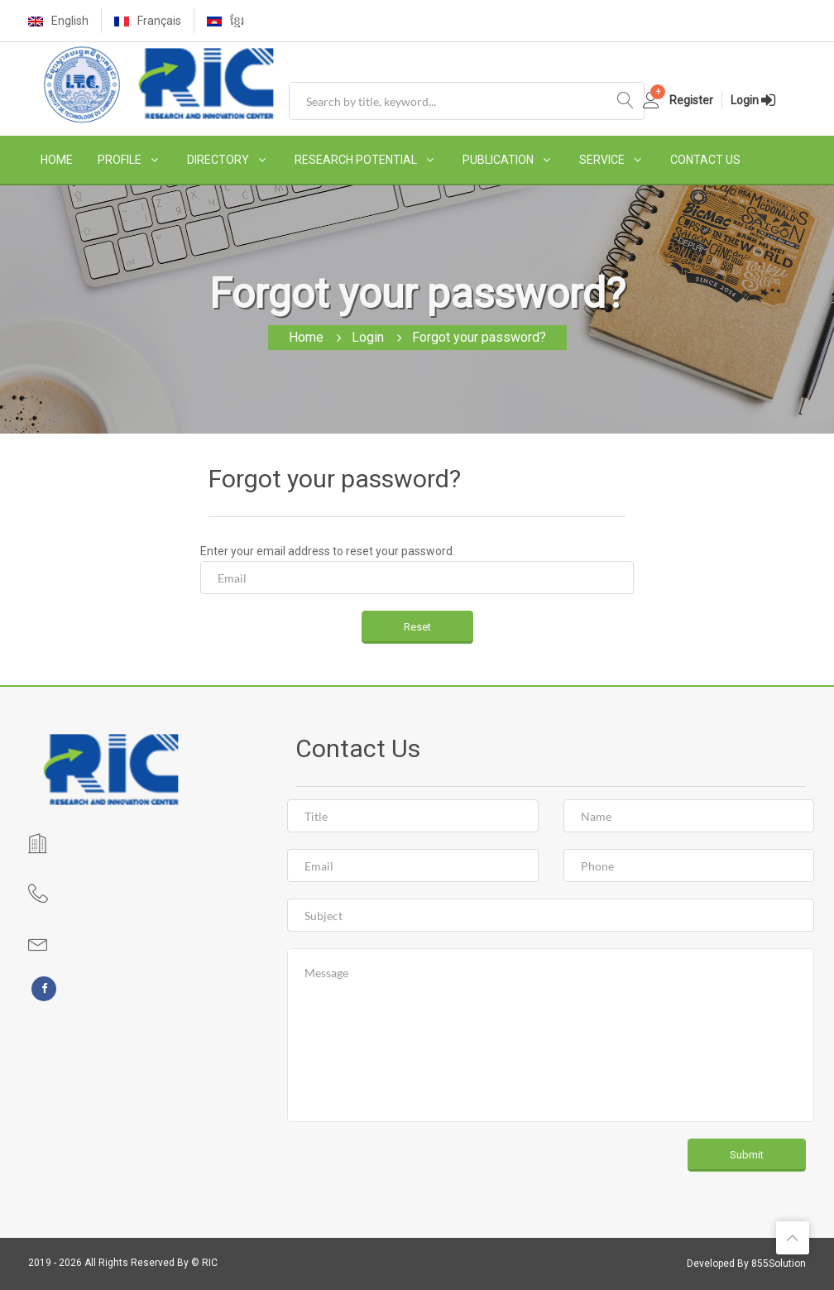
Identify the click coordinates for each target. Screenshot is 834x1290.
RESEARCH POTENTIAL (356, 159)
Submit (747, 1155)
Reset (417, 627)
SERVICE (602, 159)
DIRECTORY (218, 159)
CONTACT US (705, 159)
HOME (57, 159)
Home (306, 337)
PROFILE (119, 159)
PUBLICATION (498, 159)
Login (368, 337)
